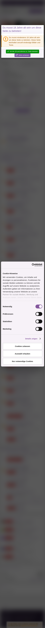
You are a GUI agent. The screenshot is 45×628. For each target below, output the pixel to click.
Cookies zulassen (22, 346)
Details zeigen (31, 339)
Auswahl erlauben (22, 354)
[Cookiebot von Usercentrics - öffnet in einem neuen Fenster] (32, 265)
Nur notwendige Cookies (22, 361)
